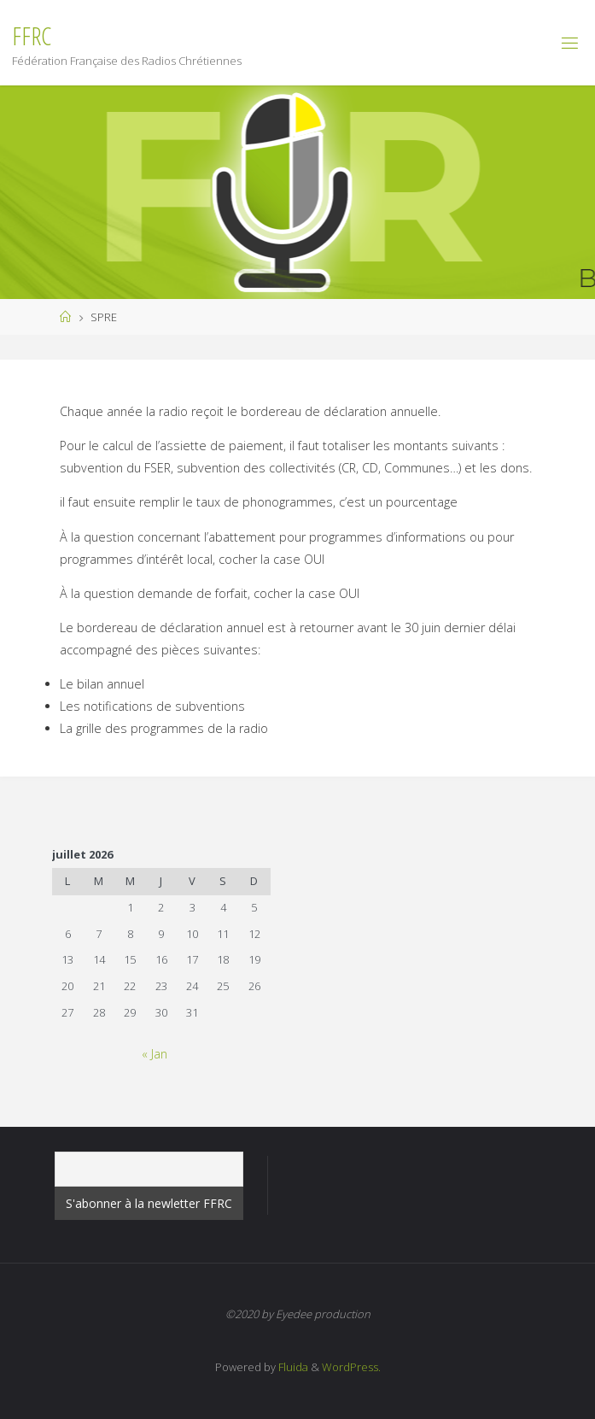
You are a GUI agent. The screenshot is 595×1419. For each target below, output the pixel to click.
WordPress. (351, 1367)
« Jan (154, 1054)
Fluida (292, 1367)
